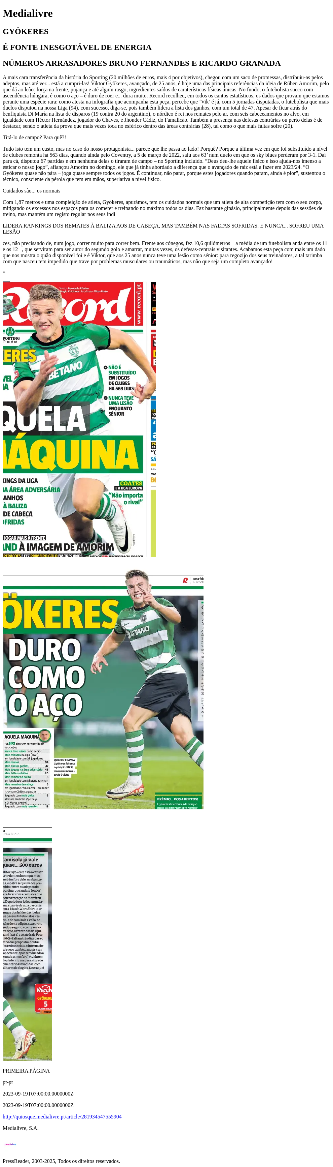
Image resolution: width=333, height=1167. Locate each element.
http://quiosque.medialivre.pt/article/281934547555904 (62, 1116)
